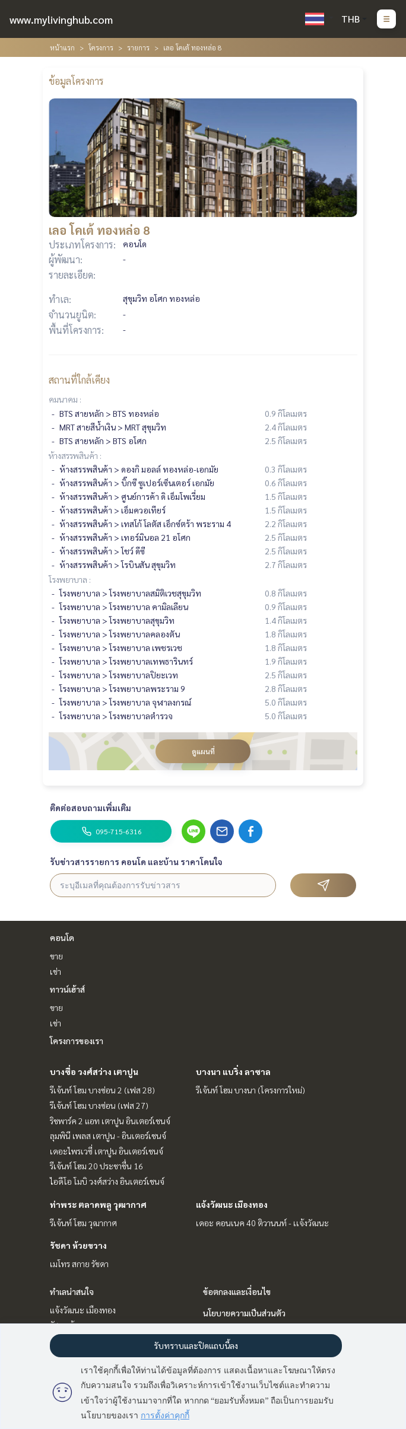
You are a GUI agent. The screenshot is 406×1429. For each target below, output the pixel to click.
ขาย (56, 955)
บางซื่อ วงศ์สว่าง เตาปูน (94, 1071)
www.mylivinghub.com (61, 19)
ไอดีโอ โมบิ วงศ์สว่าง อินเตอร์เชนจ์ (107, 1181)
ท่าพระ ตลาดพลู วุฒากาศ (98, 1204)
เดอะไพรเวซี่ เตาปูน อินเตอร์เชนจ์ (106, 1151)
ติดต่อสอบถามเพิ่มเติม (90, 807)
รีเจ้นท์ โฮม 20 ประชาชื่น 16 (96, 1165)
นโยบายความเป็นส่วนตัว (244, 1312)
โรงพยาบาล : (70, 579)
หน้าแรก (62, 47)
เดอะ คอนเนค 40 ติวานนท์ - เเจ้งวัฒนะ (262, 1222)
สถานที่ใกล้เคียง (79, 380)
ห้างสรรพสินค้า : (75, 455)
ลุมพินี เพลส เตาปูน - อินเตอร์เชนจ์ (108, 1135)
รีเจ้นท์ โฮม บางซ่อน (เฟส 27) (99, 1105)
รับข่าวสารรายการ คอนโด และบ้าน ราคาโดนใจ (136, 861)
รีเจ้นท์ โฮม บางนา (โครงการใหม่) (250, 1089)
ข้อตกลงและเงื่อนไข (237, 1291)
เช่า (55, 971)
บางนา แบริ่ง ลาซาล (233, 1071)
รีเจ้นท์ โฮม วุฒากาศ (83, 1222)
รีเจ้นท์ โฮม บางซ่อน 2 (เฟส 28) (102, 1089)
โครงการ (100, 47)
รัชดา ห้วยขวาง (78, 1245)
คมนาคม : (65, 399)
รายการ (138, 47)
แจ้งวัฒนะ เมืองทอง (232, 1204)
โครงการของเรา (76, 1040)
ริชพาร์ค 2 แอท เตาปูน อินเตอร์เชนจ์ (110, 1120)
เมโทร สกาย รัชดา (79, 1263)
